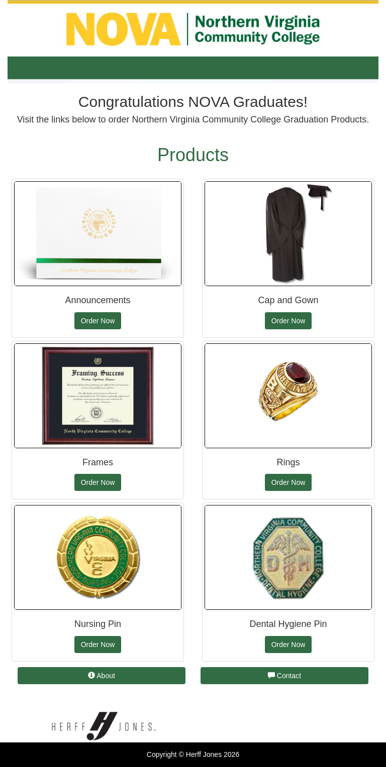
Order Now (98, 321)
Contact (284, 676)
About (101, 676)
